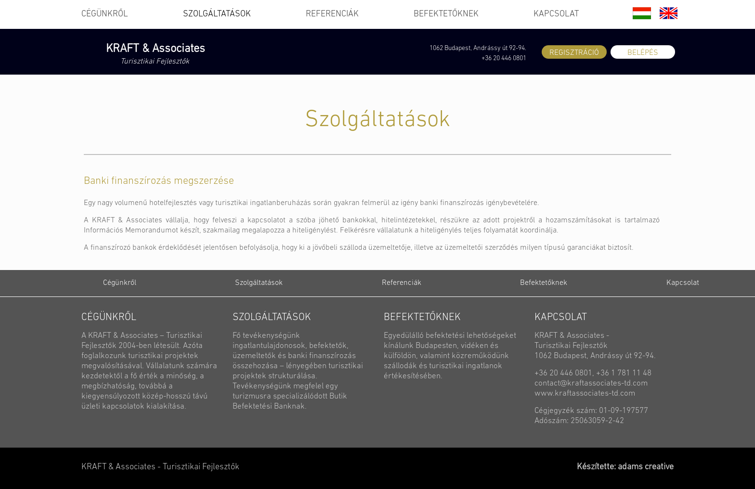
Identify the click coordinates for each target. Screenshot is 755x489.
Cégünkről (119, 283)
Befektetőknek (543, 283)
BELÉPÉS (642, 53)
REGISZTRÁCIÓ (574, 53)
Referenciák (401, 283)
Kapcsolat (682, 283)
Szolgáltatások (259, 283)
